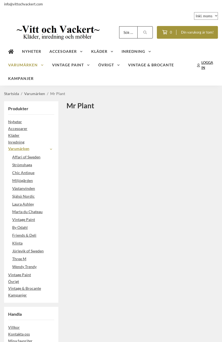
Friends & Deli (33, 235)
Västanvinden (23, 188)
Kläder (102, 51)
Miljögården (22, 180)
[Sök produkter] (128, 32)
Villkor (14, 327)
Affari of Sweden (26, 157)
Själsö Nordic (23, 196)
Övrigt (109, 65)
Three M (19, 258)
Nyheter (31, 51)
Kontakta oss (19, 334)
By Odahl (20, 227)
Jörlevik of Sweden (28, 251)
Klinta (17, 243)
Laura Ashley (23, 204)
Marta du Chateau (27, 211)
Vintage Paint (71, 65)
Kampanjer (21, 78)
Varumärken (26, 65)
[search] (145, 32)
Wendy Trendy (24, 266)
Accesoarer (66, 51)
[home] (11, 51)
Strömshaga (22, 164)
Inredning (136, 51)
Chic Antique (23, 172)
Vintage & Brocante (151, 65)
